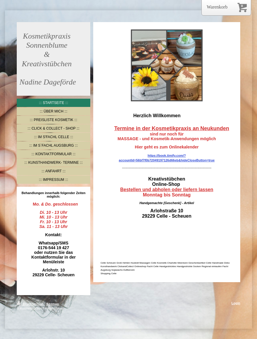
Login (235, 303)
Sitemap (52, 304)
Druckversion (30, 304)
